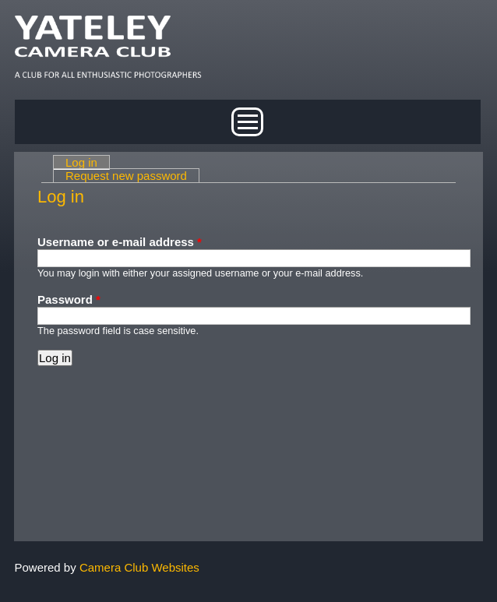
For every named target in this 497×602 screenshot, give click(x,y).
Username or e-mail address (119, 241)
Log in (87, 162)
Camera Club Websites (139, 567)
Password (68, 299)
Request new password (126, 175)
